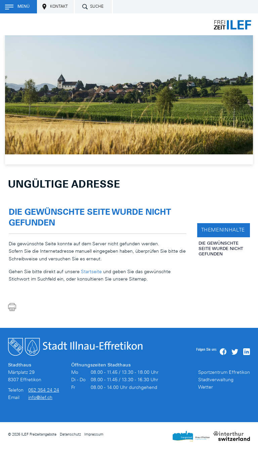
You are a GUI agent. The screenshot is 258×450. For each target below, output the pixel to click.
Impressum (93, 435)
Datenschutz (70, 435)
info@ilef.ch (40, 398)
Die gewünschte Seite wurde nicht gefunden (221, 249)
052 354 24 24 (43, 390)
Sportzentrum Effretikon (224, 372)
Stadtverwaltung (215, 380)
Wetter (205, 387)
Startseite (91, 272)
